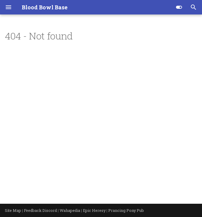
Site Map (13, 210)
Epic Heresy (94, 210)
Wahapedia (70, 210)
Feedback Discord (41, 210)
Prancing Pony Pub (126, 210)
